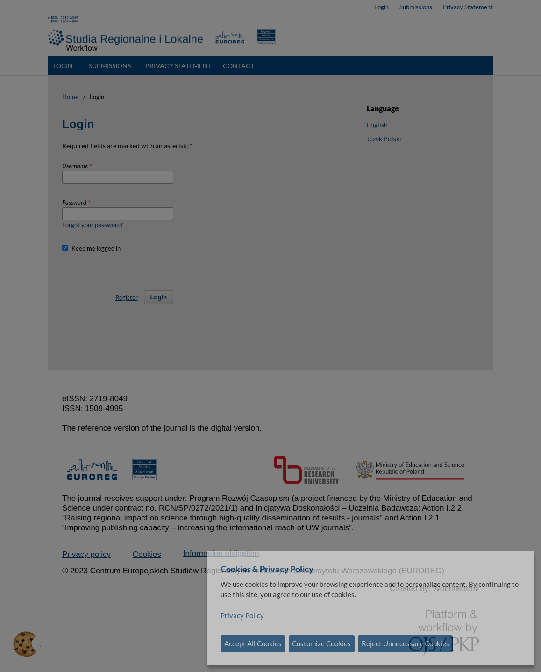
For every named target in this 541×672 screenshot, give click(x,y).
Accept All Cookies (253, 643)
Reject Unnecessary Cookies (405, 643)
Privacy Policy (242, 615)
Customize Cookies (321, 643)
